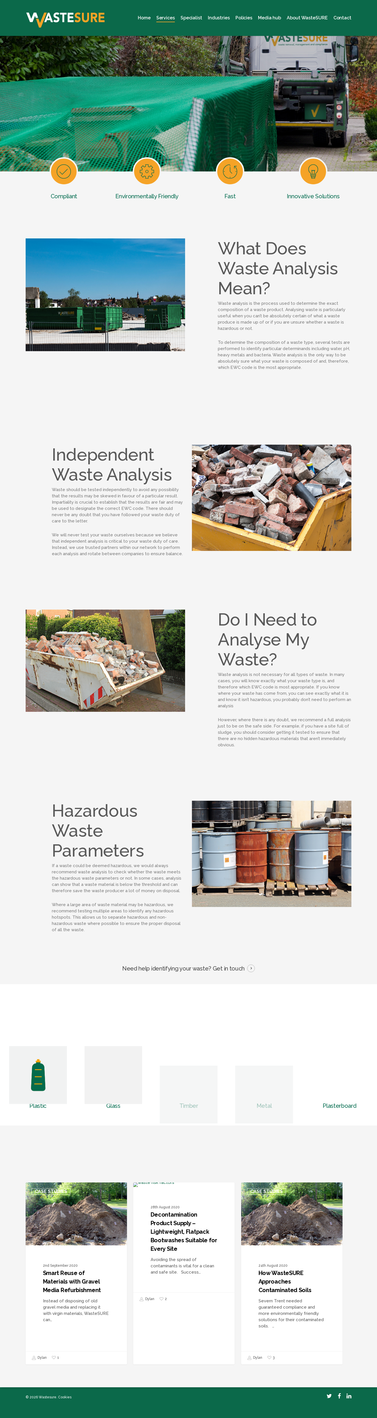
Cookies (64, 1397)
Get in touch (229, 968)
